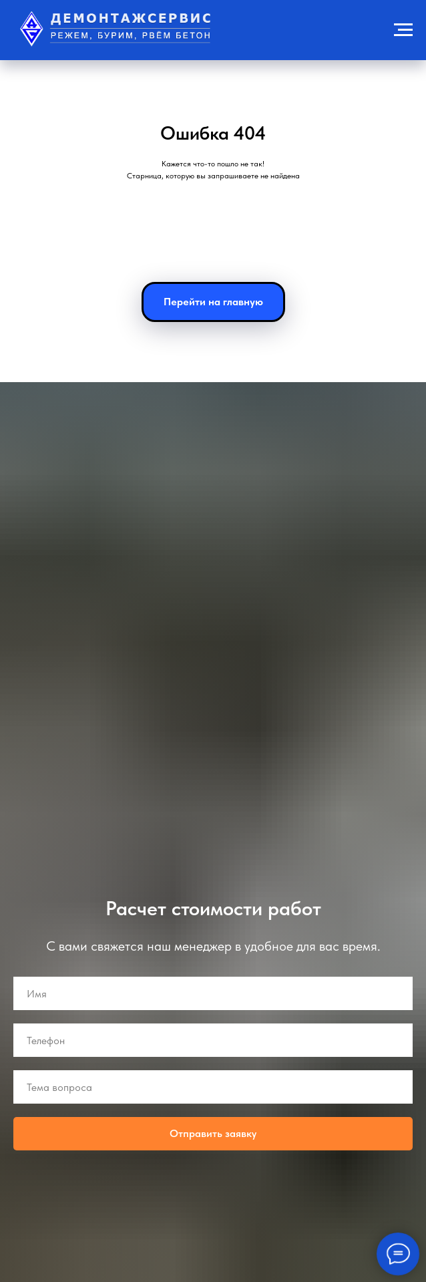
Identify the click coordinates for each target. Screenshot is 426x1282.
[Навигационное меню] (403, 30)
